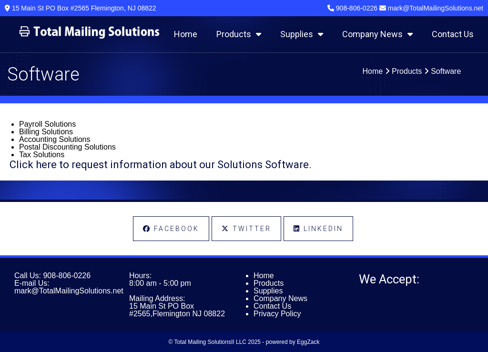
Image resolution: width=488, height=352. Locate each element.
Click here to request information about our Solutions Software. (161, 165)
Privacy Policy (277, 314)
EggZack (308, 342)
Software (446, 71)
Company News (377, 34)
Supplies (301, 34)
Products (238, 34)
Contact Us (453, 34)
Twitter (246, 228)
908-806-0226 (67, 276)
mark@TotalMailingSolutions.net (68, 291)
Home (185, 34)
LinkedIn (318, 228)
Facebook (171, 228)
